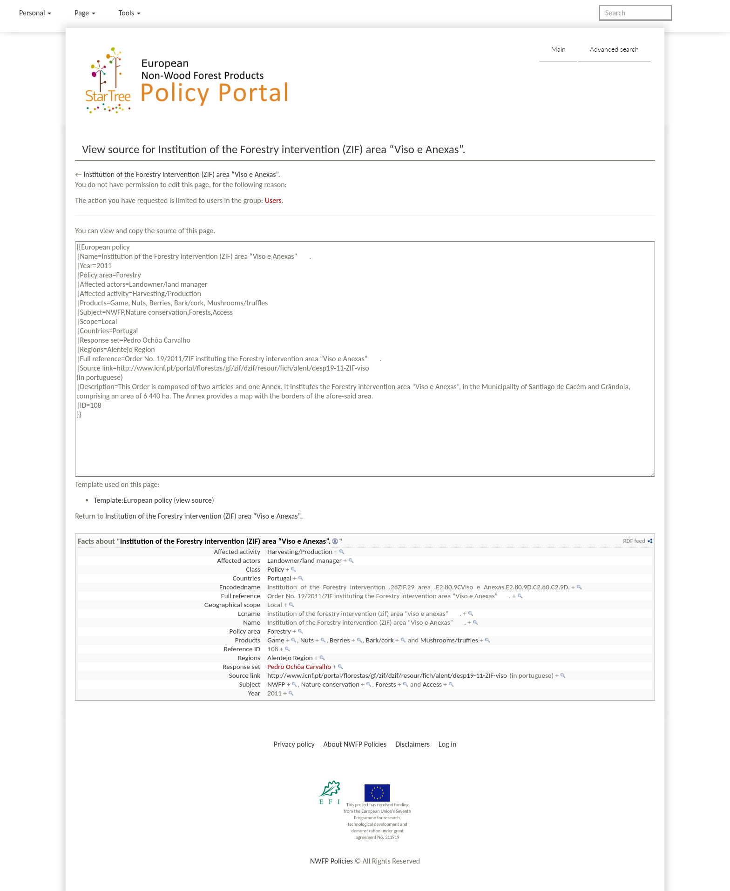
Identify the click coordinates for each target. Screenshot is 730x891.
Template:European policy (133, 500)
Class (253, 569)
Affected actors (238, 560)
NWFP (276, 684)
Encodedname (239, 587)
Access (432, 684)
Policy (275, 569)
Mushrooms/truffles (449, 640)
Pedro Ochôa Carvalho (299, 666)
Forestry (279, 631)
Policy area (245, 631)
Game (275, 640)
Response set (241, 666)
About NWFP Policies (355, 744)
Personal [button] (35, 12)
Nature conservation (330, 684)
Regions (249, 658)
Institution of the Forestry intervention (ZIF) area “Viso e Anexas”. (181, 174)
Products (247, 640)
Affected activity (237, 551)
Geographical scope (232, 605)
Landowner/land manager (304, 560)
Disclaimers (412, 744)
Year (254, 693)
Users (273, 200)
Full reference (240, 596)
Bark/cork (380, 640)
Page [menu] (84, 12)
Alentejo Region (289, 658)
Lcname (249, 613)
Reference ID (242, 649)
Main (558, 49)
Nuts (307, 640)
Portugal (279, 578)
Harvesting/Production (299, 551)
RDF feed (634, 540)
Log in (447, 744)
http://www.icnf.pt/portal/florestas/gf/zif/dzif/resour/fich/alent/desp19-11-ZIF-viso (387, 675)
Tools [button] (130, 12)
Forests (385, 684)
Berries (340, 640)
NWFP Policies (331, 861)
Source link (244, 675)
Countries (246, 578)
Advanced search (614, 49)
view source (194, 500)
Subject (249, 684)
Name (251, 622)
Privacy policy (294, 744)
